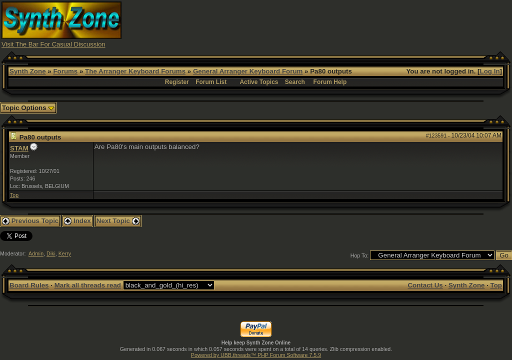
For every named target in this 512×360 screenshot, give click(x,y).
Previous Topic (30, 220)
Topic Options (28, 108)
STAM (19, 148)
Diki (51, 253)
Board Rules (29, 285)
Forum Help (330, 82)
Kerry (64, 253)
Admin (36, 253)
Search (295, 82)
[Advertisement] (328, 24)
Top (14, 195)
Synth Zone (28, 71)
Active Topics (259, 82)
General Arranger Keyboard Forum (247, 71)
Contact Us (425, 285)
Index (77, 220)
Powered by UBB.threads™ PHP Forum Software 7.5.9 (256, 355)
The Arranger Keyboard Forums (135, 71)
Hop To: (359, 255)
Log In (490, 71)
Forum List (211, 82)
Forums (65, 71)
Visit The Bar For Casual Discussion (54, 44)
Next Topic (118, 220)
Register (177, 82)
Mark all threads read (87, 285)
